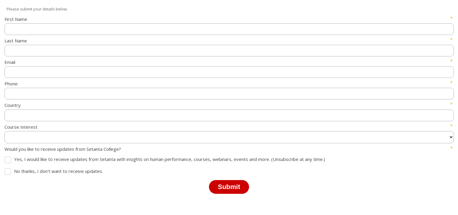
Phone (11, 84)
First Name (15, 19)
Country (12, 105)
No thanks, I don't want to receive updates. (58, 171)
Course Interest (20, 127)
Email (9, 62)
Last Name (15, 41)
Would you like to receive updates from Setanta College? (62, 149)
